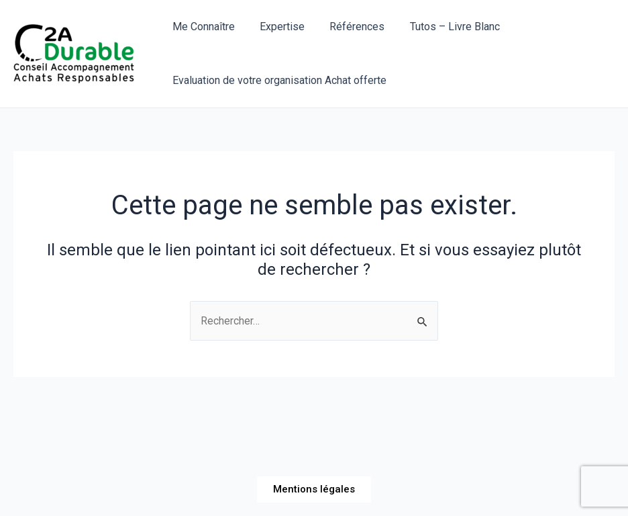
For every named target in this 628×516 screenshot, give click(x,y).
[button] (314, 489)
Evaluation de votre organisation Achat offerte (277, 80)
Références (348, 26)
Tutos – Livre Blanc (442, 26)
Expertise (276, 26)
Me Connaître (201, 26)
